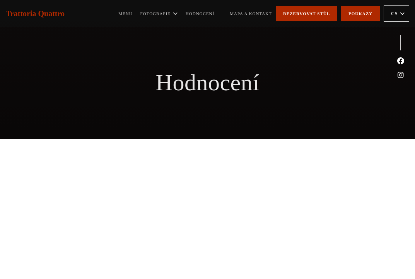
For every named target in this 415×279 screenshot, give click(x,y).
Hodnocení (200, 13)
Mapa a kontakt (251, 13)
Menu (125, 13)
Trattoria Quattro (35, 13)
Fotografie (159, 13)
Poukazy (360, 13)
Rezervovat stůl (306, 13)
